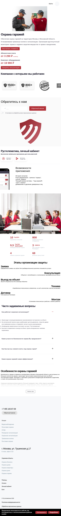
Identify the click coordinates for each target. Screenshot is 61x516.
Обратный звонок (37, 108)
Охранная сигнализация (10, 436)
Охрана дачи (6, 471)
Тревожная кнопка (8, 439)
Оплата (4, 483)
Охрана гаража (7, 474)
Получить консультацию (11, 68)
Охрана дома (6, 465)
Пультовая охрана (8, 427)
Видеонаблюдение (8, 425)
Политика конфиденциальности (9, 502)
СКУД (3, 430)
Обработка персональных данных (10, 506)
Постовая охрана (7, 442)
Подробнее (54, 512)
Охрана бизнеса (7, 462)
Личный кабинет (6, 487)
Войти (51, 4)
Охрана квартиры (7, 468)
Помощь (4, 480)
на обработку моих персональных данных (24, 113)
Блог (3, 490)
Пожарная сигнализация (10, 433)
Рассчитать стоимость (10, 49)
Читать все (30, 391)
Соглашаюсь (41, 512)
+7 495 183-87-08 (10, 409)
